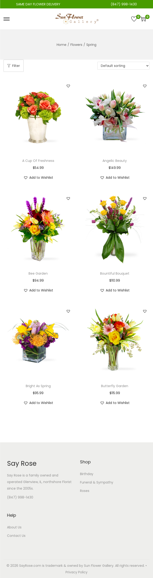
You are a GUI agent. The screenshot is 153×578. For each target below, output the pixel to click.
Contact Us (16, 535)
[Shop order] (123, 65)
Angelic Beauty (114, 160)
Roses (84, 490)
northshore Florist (57, 482)
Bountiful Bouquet (114, 273)
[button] (68, 86)
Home (61, 44)
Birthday (86, 474)
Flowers (76, 44)
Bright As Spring (38, 386)
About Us (14, 527)
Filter (13, 65)
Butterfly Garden (114, 386)
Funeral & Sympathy (96, 482)
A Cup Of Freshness (38, 160)
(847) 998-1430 (20, 497)
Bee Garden (38, 273)
